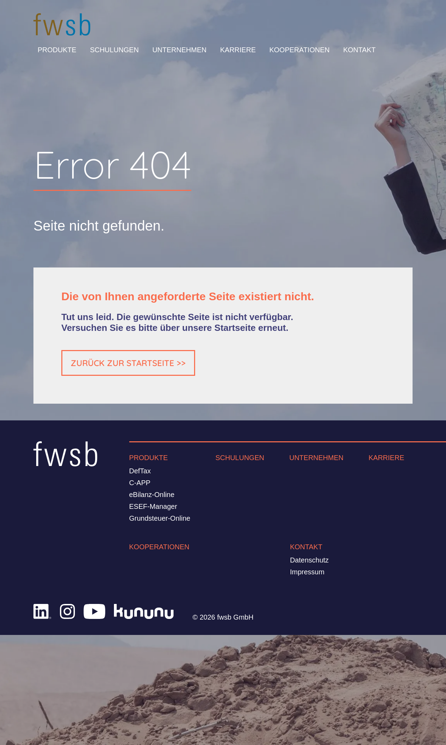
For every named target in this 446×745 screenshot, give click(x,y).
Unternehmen (179, 50)
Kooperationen (299, 50)
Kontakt (359, 50)
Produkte (57, 50)
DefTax (140, 471)
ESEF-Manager (153, 506)
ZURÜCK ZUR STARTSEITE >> (128, 363)
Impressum (307, 572)
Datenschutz (309, 560)
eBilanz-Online (152, 494)
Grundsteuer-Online (160, 518)
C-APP (140, 483)
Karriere (238, 50)
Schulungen (114, 50)
